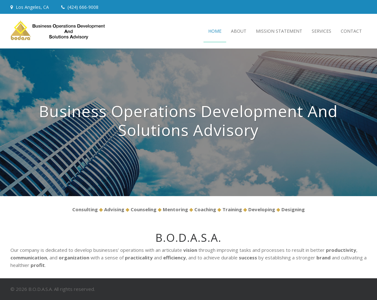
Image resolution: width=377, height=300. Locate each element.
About (238, 31)
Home (214, 31)
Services (321, 31)
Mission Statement (279, 31)
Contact (351, 31)
